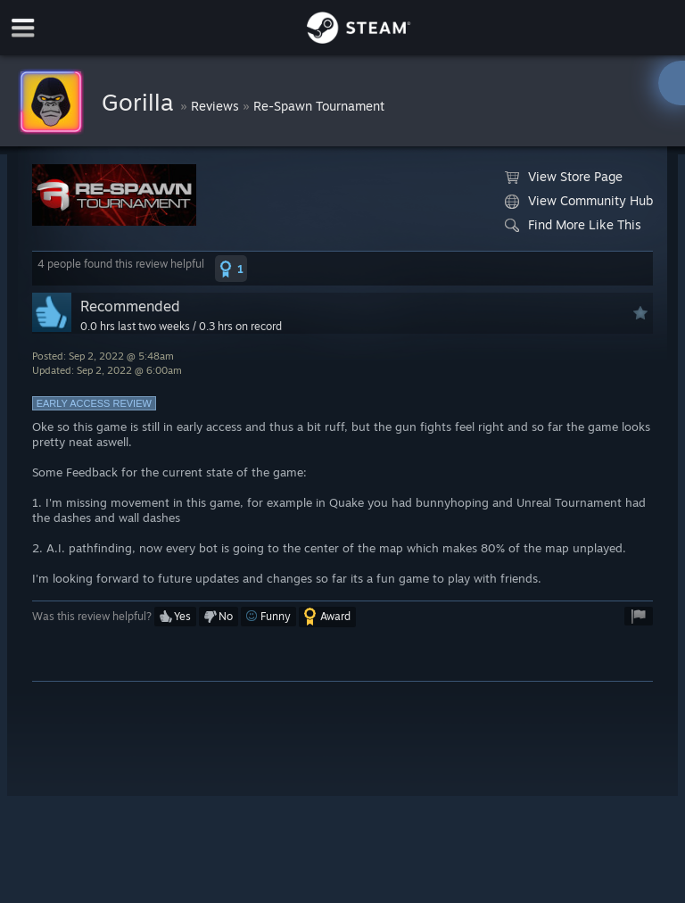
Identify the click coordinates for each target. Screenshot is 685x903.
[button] (231, 268)
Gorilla (141, 101)
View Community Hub (579, 201)
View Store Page (564, 177)
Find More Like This (573, 225)
